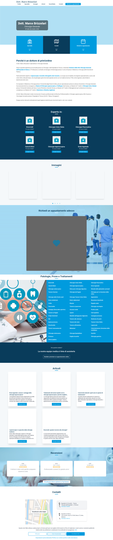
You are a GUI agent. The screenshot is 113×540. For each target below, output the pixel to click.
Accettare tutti (75, 534)
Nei (49, 319)
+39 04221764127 (65, 518)
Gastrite (93, 333)
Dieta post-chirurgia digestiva (78, 289)
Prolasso (50, 336)
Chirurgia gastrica (96, 336)
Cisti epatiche (95, 312)
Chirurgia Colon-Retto (76, 282)
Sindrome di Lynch (96, 319)
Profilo (19, 4)
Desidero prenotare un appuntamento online (56, 357)
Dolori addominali (75, 300)
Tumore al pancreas (75, 306)
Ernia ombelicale (53, 300)
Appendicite (94, 297)
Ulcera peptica (52, 339)
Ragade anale (95, 303)
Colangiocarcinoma (96, 316)
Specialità (27, 4)
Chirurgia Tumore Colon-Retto (78, 297)
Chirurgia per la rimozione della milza (100, 293)
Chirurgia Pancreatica (97, 282)
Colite (50, 303)
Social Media (52, 4)
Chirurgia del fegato (75, 292)
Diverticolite (51, 325)
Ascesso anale (74, 309)
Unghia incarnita (74, 336)
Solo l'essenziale (56, 534)
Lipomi (72, 312)
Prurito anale (94, 309)
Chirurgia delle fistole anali (55, 297)
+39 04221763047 (65, 506)
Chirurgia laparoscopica (76, 286)
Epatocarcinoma (53, 322)
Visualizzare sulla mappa (39, 511)
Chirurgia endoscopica (54, 289)
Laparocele (94, 325)
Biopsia (72, 303)
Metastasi (72, 328)
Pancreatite (51, 306)
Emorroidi (51, 282)
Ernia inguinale (95, 286)
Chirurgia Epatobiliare (76, 333)
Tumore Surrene (53, 292)
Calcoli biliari (52, 286)
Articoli (43, 4)
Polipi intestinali (53, 316)
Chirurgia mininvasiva (54, 333)
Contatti (61, 4)
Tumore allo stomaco (76, 319)
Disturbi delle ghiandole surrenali (100, 289)
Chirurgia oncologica (97, 306)
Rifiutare (37, 534)
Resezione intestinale (97, 300)
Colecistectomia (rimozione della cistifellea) (100, 329)
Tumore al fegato (53, 312)
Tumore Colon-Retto (96, 322)
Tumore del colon (74, 322)
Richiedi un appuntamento (73, 4)
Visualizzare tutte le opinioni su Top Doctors (56, 481)
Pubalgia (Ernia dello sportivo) (56, 309)
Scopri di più (29, 132)
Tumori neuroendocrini (54, 328)
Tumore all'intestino (75, 325)
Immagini (35, 4)
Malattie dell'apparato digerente (78, 316)
